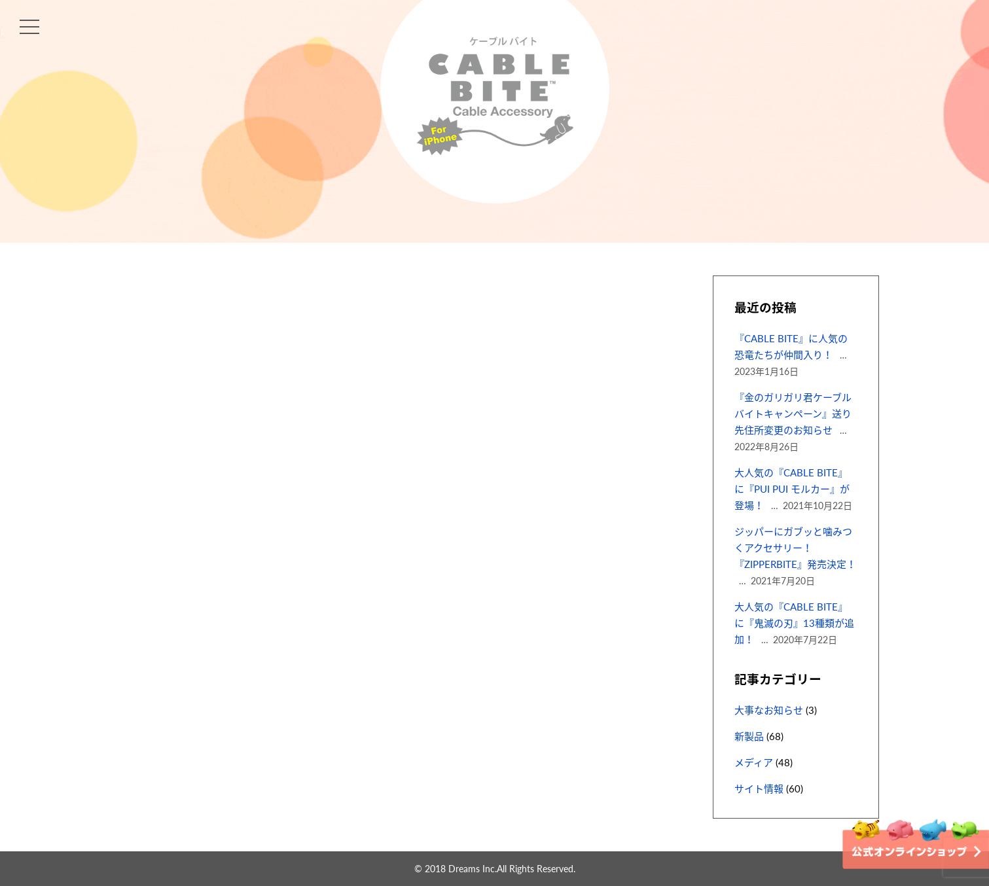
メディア (753, 762)
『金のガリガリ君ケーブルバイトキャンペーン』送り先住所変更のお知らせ (793, 413)
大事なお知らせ (768, 710)
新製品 (749, 736)
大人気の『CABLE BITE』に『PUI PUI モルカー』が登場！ (792, 489)
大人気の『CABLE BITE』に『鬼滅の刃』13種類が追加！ (794, 623)
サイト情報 (758, 788)
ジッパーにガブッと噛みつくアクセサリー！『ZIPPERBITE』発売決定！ (795, 547)
